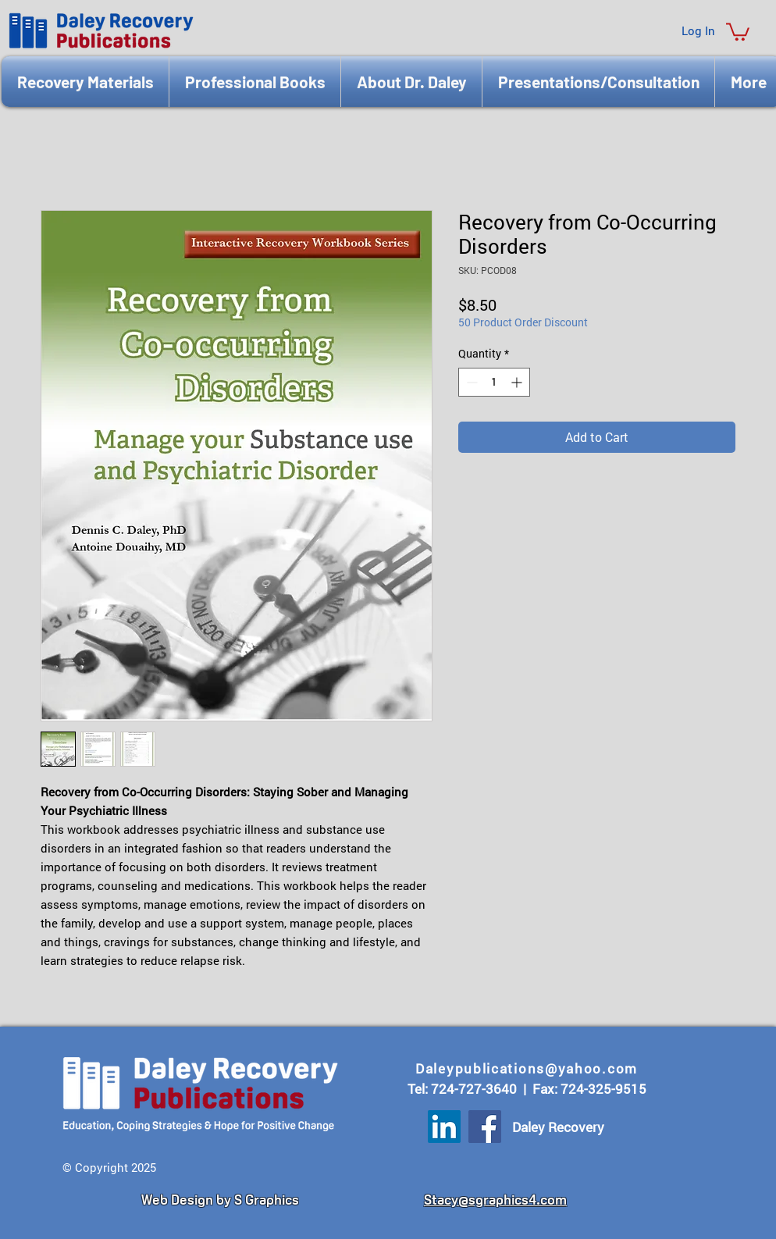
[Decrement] (470, 382)
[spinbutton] (494, 382)
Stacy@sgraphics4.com (495, 1200)
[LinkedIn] (444, 1126)
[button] (737, 31)
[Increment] (518, 382)
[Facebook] (484, 1126)
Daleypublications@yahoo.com (526, 1068)
